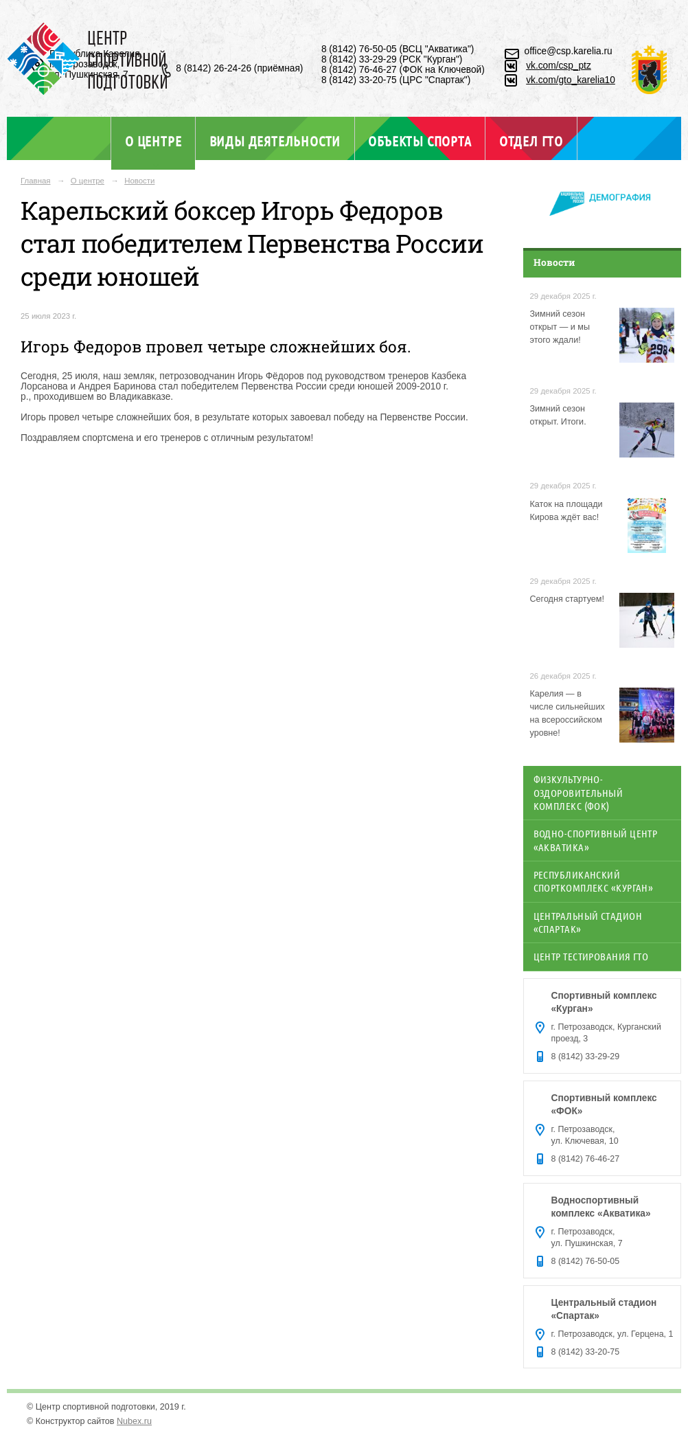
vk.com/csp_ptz (558, 65)
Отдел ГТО (531, 141)
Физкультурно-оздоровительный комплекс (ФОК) (578, 792)
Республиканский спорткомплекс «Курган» (594, 881)
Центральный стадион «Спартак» (588, 922)
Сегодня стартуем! (567, 599)
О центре (153, 141)
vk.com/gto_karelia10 (570, 80)
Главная (36, 181)
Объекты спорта (419, 141)
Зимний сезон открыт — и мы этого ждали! (560, 327)
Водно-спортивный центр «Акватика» (596, 839)
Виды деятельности (275, 141)
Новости (139, 181)
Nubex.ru (134, 1421)
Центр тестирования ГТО (591, 956)
